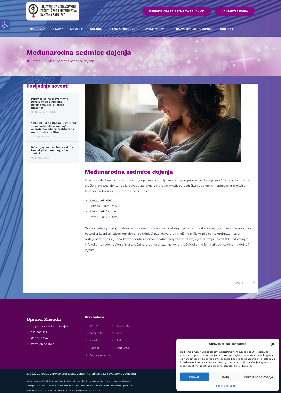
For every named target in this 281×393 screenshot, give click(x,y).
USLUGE (96, 29)
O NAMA (57, 29)
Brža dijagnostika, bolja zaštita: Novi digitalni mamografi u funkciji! (52, 150)
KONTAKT (226, 29)
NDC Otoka (123, 325)
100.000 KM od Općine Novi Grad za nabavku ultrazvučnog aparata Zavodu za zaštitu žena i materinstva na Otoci (53, 128)
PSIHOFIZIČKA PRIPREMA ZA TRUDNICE (171, 11)
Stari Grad (122, 348)
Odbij (225, 377)
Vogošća (94, 340)
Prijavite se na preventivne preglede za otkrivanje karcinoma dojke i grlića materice (49, 104)
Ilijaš (118, 340)
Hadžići (94, 348)
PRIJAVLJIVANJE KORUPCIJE (193, 29)
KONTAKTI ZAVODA (235, 11)
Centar (93, 325)
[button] (5, 25)
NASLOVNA (37, 29)
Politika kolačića (225, 385)
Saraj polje (96, 333)
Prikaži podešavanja (258, 377)
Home (35, 61)
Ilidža (119, 333)
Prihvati (194, 377)
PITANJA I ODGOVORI (123, 29)
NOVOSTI (76, 29)
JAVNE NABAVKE (156, 29)
